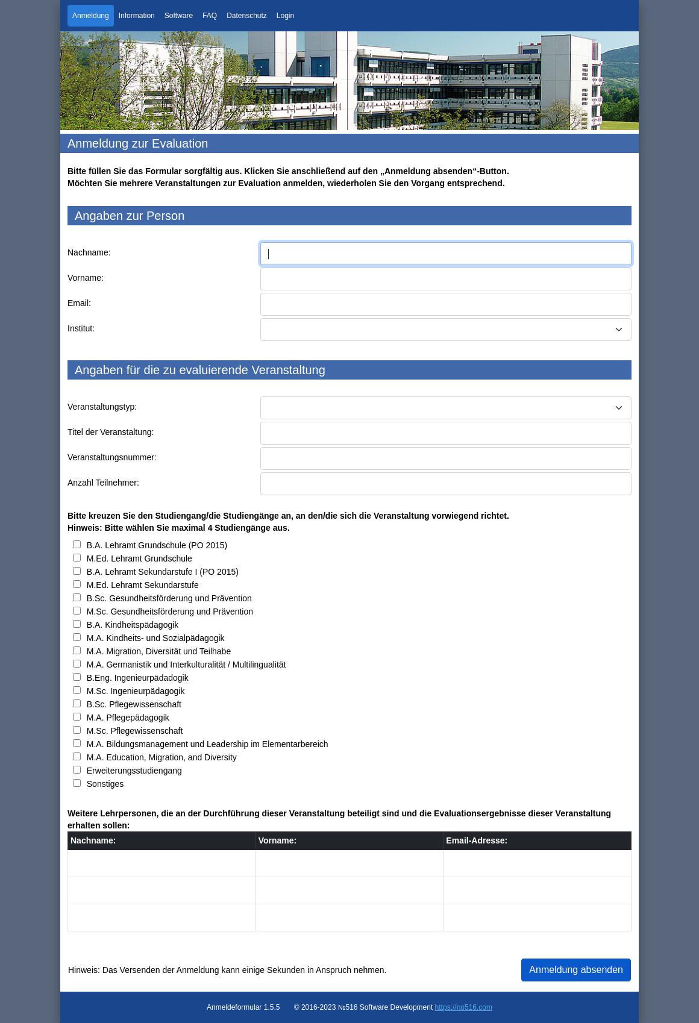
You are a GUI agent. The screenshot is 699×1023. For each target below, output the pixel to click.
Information (137, 15)
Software (179, 15)
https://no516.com (463, 1007)
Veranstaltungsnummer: (112, 457)
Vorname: (85, 278)
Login (285, 15)
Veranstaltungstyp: (102, 406)
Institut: (81, 328)
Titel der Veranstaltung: (110, 432)
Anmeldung (90, 15)
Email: (79, 303)
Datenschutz (247, 15)
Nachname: (89, 252)
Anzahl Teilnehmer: (103, 482)
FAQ (209, 15)
